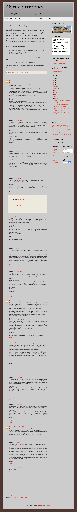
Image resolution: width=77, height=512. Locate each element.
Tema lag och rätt (55, 135)
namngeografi (63, 129)
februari (56, 118)
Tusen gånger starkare (58, 110)
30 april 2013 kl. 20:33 (18, 80)
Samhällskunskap (60, 132)
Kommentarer (66, 152)
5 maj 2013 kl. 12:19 (18, 300)
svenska (69, 132)
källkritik (65, 128)
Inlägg (65, 149)
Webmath (55, 158)
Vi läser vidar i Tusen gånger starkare (61, 108)
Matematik (19, 18)
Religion (53, 132)
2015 (54, 80)
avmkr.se (55, 160)
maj (55, 96)
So (66, 133)
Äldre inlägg (44, 495)
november (56, 86)
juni (55, 94)
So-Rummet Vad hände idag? (59, 63)
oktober (56, 88)
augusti (56, 92)
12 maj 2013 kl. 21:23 (17, 442)
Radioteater (69, 131)
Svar (12, 196)
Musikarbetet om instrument (60, 106)
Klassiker (29, 18)
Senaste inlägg (9, 495)
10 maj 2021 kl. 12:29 (17, 467)
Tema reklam (60, 135)
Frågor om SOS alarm (58, 102)
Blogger (48, 505)
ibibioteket (55, 164)
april (55, 98)
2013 (54, 84)
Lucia (68, 128)
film (53, 126)
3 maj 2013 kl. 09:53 (21, 205)
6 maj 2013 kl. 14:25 (17, 404)
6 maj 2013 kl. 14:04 (17, 377)
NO (66, 129)
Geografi (62, 126)
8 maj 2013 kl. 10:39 (20, 426)
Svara (10, 116)
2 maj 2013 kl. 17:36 (21, 199)
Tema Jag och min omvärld (65, 134)
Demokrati (66, 125)
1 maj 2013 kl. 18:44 (17, 151)
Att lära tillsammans (24, 7)
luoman (40, 505)
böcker (63, 125)
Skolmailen (55, 154)
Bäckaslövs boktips (55, 150)
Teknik (53, 134)
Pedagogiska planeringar (58, 71)
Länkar (70, 128)
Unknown (11, 80)
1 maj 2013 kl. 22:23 (17, 271)
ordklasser (69, 129)
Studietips (38, 18)
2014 (54, 82)
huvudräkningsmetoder (55, 128)
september (56, 90)
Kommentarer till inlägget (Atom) (20, 497)
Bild (56, 125)
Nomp (54, 152)
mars (55, 116)
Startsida (8, 18)
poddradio (64, 131)
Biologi (58, 125)
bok (61, 125)
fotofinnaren (55, 162)
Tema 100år (56, 134)
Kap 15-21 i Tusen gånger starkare (61, 104)
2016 (54, 78)
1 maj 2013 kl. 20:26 (17, 216)
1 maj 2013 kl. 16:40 (17, 120)
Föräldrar (48, 18)
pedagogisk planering (56, 131)
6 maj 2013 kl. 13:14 (17, 342)
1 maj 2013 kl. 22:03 (17, 248)
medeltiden (58, 129)
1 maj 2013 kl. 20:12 (17, 178)
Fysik (57, 126)
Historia (69, 126)
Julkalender (61, 128)
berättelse (53, 125)
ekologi (69, 125)
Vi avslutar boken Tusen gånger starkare (62, 100)
